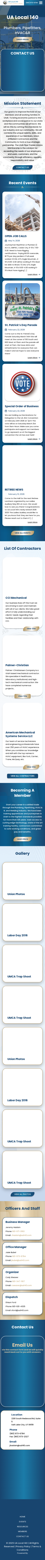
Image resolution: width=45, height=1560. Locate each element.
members (22, 1531)
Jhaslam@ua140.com (21, 1235)
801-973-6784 (19, 1256)
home (22, 1516)
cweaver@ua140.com (21, 1285)
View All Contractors (22, 776)
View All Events (22, 533)
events (22, 1521)
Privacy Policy (23, 1546)
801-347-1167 (18, 1281)
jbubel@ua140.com (20, 1260)
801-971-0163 (18, 1231)
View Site (31, 628)
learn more (22, 39)
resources (22, 1526)
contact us (22, 167)
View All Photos (22, 1194)
